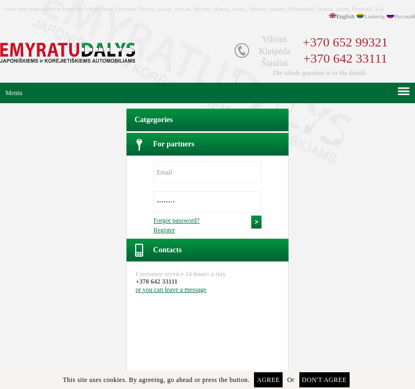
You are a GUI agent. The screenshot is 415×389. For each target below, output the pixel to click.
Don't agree (324, 380)
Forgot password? (176, 220)
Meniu (13, 93)
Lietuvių (374, 16)
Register (164, 230)
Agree (268, 380)
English (346, 16)
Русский (405, 16)
